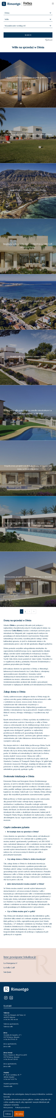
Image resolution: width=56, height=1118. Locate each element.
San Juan (7, 972)
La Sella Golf (9, 967)
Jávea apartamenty (10, 1044)
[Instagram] (6, 998)
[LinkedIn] (11, 998)
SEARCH (28, 35)
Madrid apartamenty (11, 1084)
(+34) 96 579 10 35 (10, 1039)
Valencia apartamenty (11, 1024)
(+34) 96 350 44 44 (11, 1019)
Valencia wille (8, 1027)
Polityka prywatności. (22, 1107)
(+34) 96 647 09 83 (11, 1059)
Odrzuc (8, 1114)
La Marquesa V (10, 963)
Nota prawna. (8, 1107)
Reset (48, 40)
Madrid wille (8, 1086)
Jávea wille (7, 1046)
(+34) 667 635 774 (10, 1079)
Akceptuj (19, 1114)
